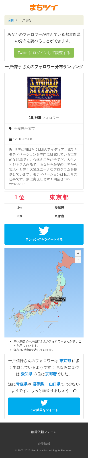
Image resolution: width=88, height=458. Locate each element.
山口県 (55, 384)
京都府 (51, 374)
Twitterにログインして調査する (44, 53)
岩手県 (38, 384)
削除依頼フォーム (44, 432)
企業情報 (44, 444)
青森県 (22, 384)
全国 (11, 20)
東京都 (65, 361)
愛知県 (27, 374)
